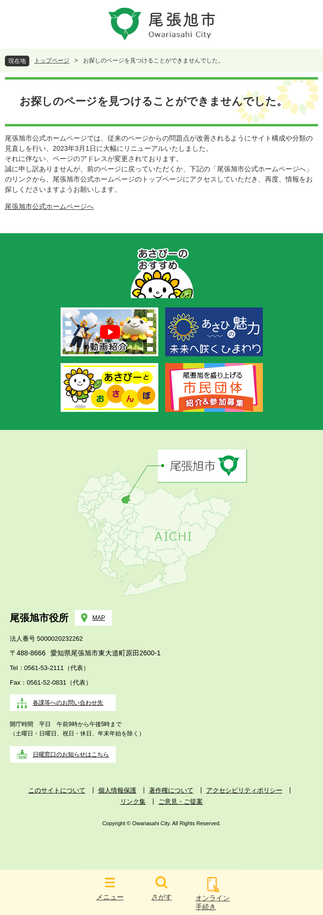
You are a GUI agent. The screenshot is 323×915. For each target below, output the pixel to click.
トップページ (51, 60)
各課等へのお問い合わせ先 (68, 702)
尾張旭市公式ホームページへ (49, 206)
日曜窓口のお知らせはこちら (71, 754)
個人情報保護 (117, 790)
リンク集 (133, 801)
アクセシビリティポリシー (244, 790)
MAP (98, 617)
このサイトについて (57, 790)
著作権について (171, 790)
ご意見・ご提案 (180, 801)
